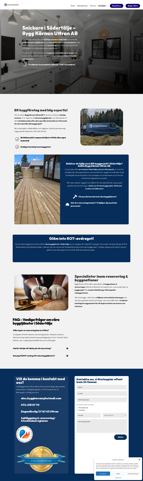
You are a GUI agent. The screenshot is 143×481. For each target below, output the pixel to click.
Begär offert (133, 6)
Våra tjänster (82, 6)
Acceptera (103, 474)
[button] (139, 460)
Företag (81, 410)
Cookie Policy (118, 477)
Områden (102, 6)
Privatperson (82, 408)
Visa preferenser (133, 474)
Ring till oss (116, 6)
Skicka (120, 437)
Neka (118, 474)
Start (73, 6)
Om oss (93, 6)
